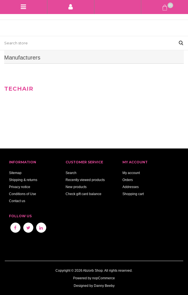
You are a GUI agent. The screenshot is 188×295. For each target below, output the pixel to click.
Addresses (130, 187)
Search (71, 173)
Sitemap (15, 173)
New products (76, 187)
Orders (127, 180)
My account (131, 173)
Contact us (17, 201)
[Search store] (87, 43)
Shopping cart (133, 194)
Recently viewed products (85, 180)
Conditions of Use (22, 194)
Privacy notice (19, 187)
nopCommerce (103, 278)
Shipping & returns (23, 180)
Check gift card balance (83, 194)
